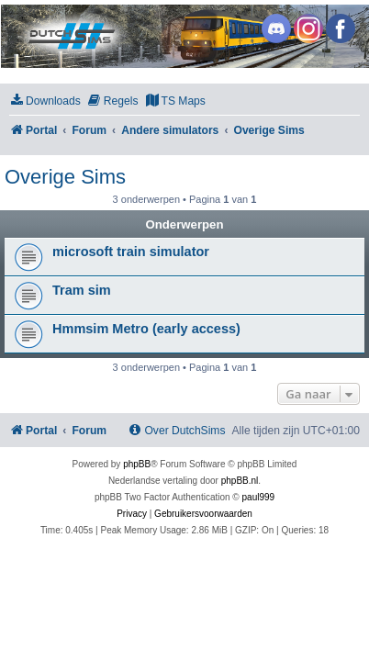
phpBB (137, 464)
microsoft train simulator (130, 251)
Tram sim (81, 290)
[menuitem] (45, 101)
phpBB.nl (240, 481)
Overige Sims (65, 176)
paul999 (258, 497)
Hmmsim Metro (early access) (146, 328)
